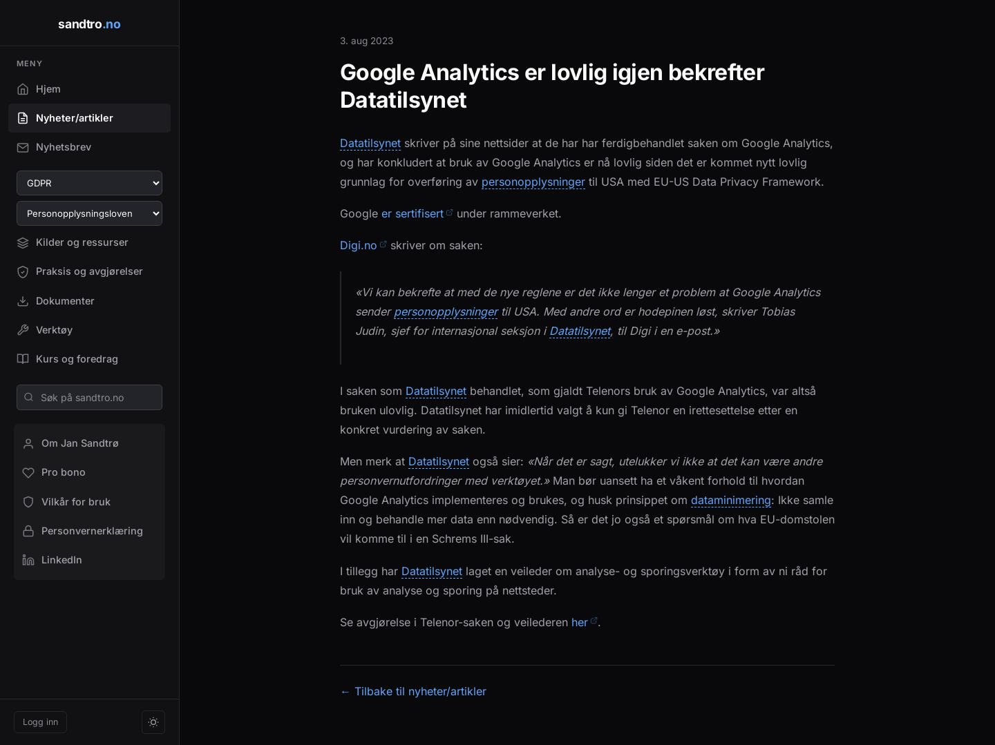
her (584, 622)
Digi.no (363, 245)
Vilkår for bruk (66, 502)
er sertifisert (417, 213)
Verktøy (45, 330)
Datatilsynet (370, 143)
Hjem (39, 89)
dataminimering (731, 500)
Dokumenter (56, 301)
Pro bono (54, 472)
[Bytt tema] (153, 722)
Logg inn (40, 722)
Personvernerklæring (82, 531)
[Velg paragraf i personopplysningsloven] (89, 213)
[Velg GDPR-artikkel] (89, 183)
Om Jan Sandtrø (70, 443)
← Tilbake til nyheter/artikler (413, 691)
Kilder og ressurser (73, 242)
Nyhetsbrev (54, 147)
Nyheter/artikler (65, 118)
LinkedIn (52, 560)
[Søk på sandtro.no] (89, 397)
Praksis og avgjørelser (80, 271)
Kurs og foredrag (67, 359)
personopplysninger (533, 182)
